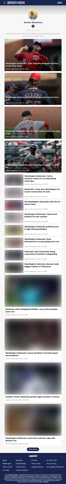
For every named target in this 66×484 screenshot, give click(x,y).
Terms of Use (7, 467)
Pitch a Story (35, 463)
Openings (19, 460)
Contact (34, 460)
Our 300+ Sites (52, 460)
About (5, 460)
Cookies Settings (22, 470)
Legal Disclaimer (37, 467)
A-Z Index (6, 470)
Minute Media (13, 474)
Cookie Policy (20, 467)
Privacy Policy (51, 463)
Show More (33, 449)
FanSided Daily (21, 463)
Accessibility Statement (55, 467)
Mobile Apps (7, 463)
